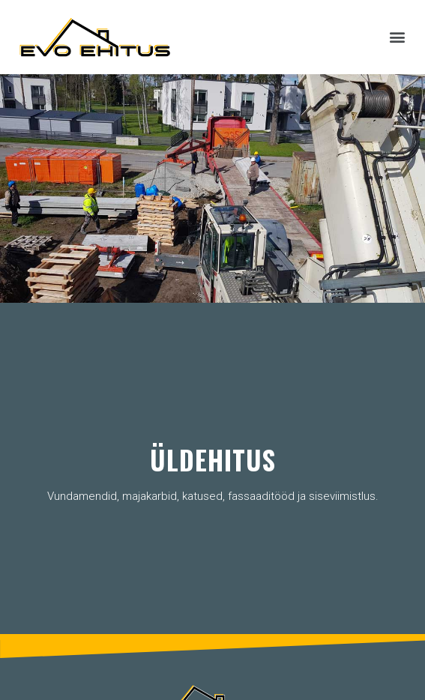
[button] (397, 37)
